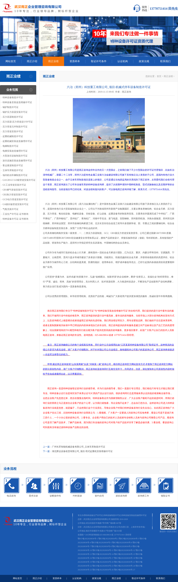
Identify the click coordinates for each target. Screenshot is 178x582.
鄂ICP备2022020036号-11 (102, 550)
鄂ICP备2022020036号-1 (88, 538)
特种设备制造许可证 (13, 97)
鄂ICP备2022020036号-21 (124, 562)
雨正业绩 (53, 61)
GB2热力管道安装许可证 (15, 194)
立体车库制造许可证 (13, 170)
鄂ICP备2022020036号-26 (103, 570)
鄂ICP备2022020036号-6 (122, 542)
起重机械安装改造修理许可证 (17, 141)
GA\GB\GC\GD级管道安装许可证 (19, 180)
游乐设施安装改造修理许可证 (17, 160)
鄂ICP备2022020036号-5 (101, 542)
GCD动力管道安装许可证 (15, 199)
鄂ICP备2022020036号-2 (108, 538)
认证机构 (122, 61)
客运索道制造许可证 (13, 165)
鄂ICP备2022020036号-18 (124, 558)
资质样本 (75, 61)
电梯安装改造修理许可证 (15, 151)
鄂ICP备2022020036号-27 (124, 570)
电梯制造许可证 (10, 146)
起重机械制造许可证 (13, 136)
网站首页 (11, 61)
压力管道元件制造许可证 (15, 126)
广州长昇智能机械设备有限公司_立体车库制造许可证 (78, 447)
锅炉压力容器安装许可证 (15, 112)
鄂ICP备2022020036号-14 (103, 554)
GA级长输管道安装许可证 (15, 204)
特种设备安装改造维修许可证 (17, 102)
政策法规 (144, 61)
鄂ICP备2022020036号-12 (124, 550)
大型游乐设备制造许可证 (15, 156)
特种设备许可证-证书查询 (15, 219)
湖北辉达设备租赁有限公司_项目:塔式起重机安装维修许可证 (82, 451)
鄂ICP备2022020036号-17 (103, 558)
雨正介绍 (32, 61)
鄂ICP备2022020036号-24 (124, 566)
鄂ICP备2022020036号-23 (103, 566)
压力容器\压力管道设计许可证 (18, 122)
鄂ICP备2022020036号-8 (101, 546)
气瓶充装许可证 (10, 209)
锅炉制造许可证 (10, 107)
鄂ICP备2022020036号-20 (103, 562)
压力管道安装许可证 (13, 131)
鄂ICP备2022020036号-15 (124, 554)
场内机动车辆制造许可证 (15, 175)
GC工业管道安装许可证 (14, 185)
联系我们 (165, 61)
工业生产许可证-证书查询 (15, 214)
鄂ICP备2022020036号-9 (122, 546)
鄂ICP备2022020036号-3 (129, 538)
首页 (159, 76)
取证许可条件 (98, 61)
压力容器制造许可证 (13, 117)
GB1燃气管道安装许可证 (15, 190)
